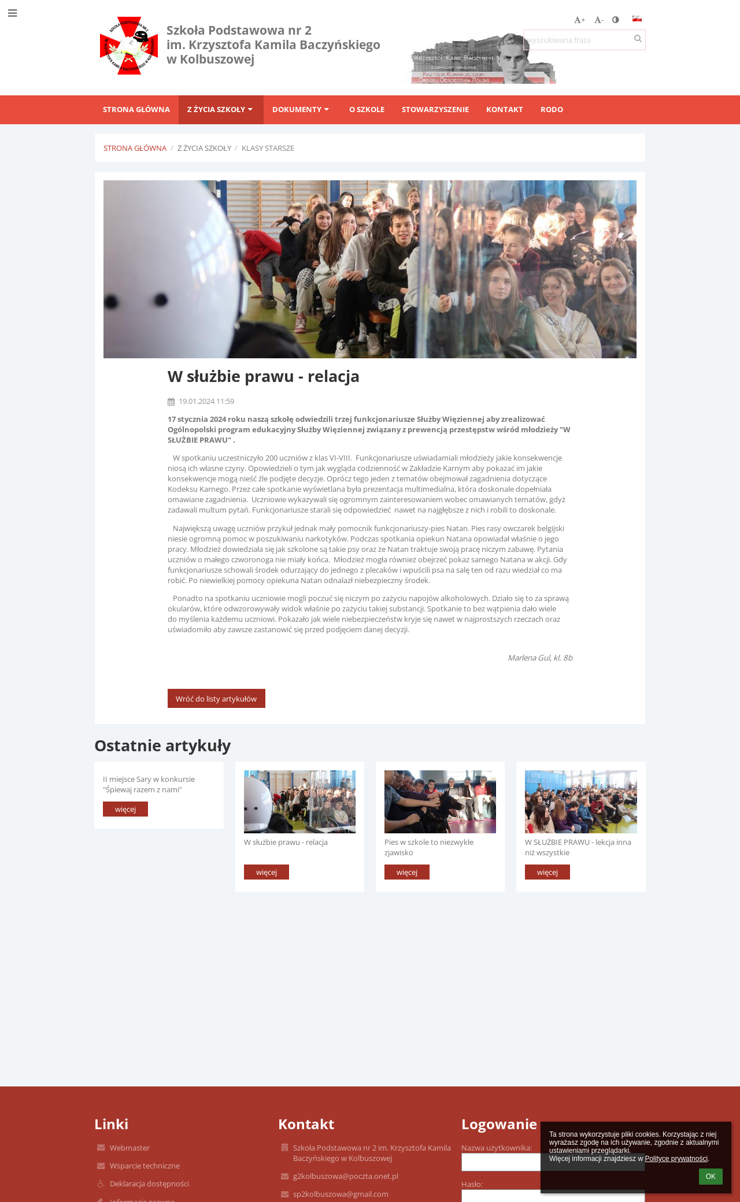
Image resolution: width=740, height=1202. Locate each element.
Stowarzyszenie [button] (435, 109)
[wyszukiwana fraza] (584, 39)
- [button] (599, 19)
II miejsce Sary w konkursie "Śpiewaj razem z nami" (149, 784)
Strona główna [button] (136, 109)
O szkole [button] (366, 109)
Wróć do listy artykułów (216, 698)
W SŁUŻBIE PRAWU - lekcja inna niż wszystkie (578, 847)
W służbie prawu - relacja (286, 842)
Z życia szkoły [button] (221, 109)
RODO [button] (552, 109)
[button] (637, 18)
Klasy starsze (268, 148)
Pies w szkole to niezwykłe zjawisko (428, 847)
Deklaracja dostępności (149, 1183)
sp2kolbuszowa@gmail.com (340, 1194)
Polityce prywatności (676, 1159)
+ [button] (579, 19)
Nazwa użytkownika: (496, 1147)
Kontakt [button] (504, 109)
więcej (125, 809)
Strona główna (134, 148)
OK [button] (711, 1177)
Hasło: (472, 1184)
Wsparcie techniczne (145, 1165)
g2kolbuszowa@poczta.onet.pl (345, 1176)
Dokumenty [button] (301, 109)
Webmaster (130, 1147)
